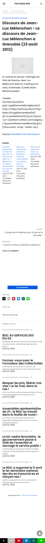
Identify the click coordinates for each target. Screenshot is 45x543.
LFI (31, 330)
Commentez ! (22, 287)
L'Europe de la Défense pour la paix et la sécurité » (24, 234)
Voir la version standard (29, 495)
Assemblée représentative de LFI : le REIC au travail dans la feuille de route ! (21, 412)
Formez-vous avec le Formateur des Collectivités (22, 361)
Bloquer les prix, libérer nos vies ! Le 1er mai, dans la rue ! (22, 386)
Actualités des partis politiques (14, 13)
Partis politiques (17, 11)
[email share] (8, 298)
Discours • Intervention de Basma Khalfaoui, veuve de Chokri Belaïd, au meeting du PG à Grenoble (22, 156)
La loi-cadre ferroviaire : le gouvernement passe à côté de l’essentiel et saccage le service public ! (21, 441)
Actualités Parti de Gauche (25, 134)
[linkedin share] (18, 298)
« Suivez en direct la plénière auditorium (21, 244)
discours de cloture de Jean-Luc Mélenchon (35, 150)
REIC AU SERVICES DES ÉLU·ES (18, 336)
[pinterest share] (13, 298)
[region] (22, 207)
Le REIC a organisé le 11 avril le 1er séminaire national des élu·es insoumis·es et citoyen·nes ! (22, 472)
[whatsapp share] (23, 298)
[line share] (28, 298)
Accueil (5, 11)
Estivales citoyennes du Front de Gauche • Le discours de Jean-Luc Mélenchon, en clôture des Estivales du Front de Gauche (7, 159)
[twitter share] (4, 298)
